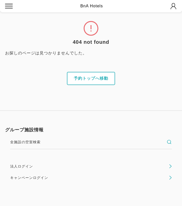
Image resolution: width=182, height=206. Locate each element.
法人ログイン (91, 166)
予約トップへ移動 (91, 78)
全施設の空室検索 (91, 142)
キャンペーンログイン (91, 177)
